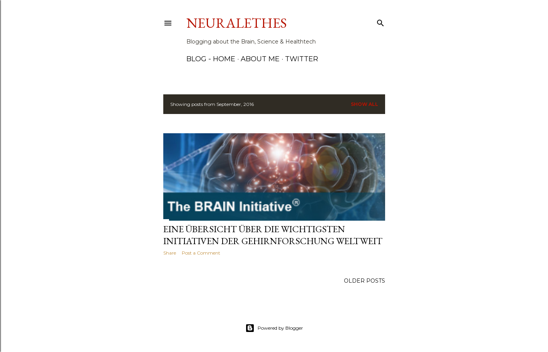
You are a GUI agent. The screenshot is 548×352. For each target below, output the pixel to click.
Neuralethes (236, 23)
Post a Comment (201, 253)
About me (260, 59)
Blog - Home (210, 59)
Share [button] (169, 253)
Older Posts (364, 280)
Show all (364, 104)
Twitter (301, 59)
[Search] (380, 21)
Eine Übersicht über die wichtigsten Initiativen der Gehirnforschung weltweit (272, 235)
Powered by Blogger (274, 328)
